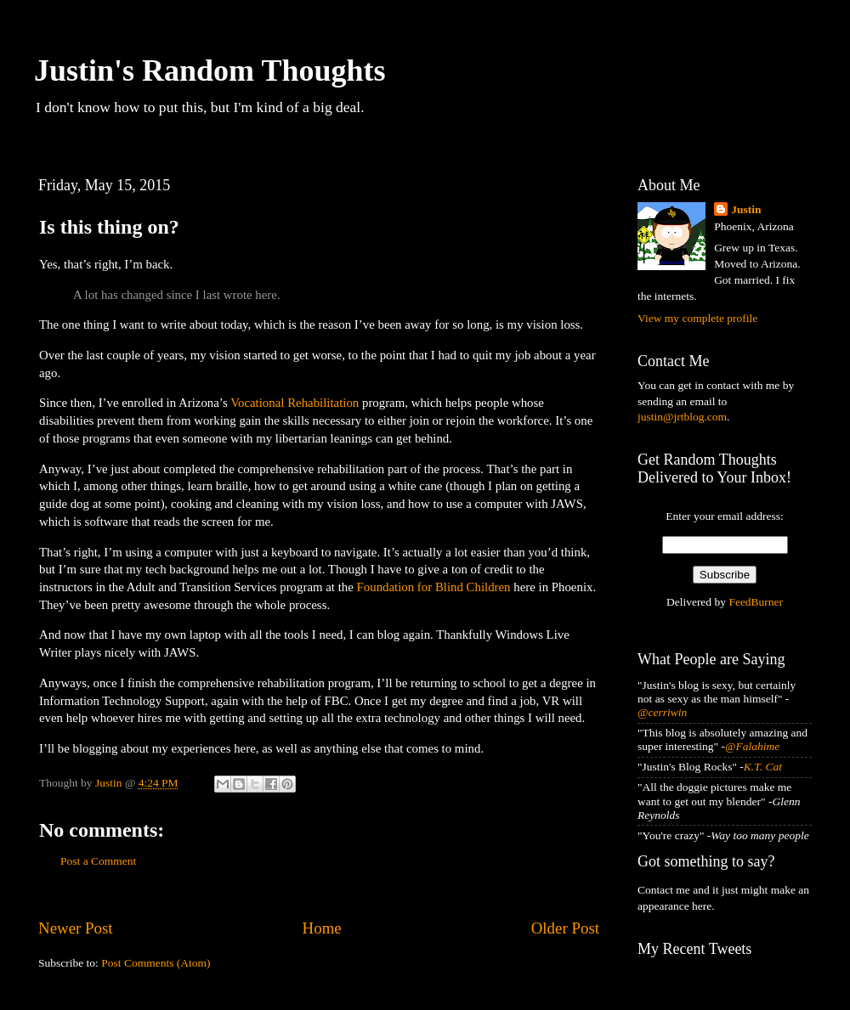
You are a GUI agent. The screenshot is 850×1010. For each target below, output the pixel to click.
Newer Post (75, 928)
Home (322, 928)
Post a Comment (98, 861)
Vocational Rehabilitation (294, 402)
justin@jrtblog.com (682, 416)
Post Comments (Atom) (155, 962)
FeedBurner (755, 601)
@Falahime (752, 746)
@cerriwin (662, 712)
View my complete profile (697, 318)
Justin (746, 209)
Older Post (565, 928)
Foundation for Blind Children (434, 587)
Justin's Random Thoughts (210, 70)
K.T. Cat (763, 766)
